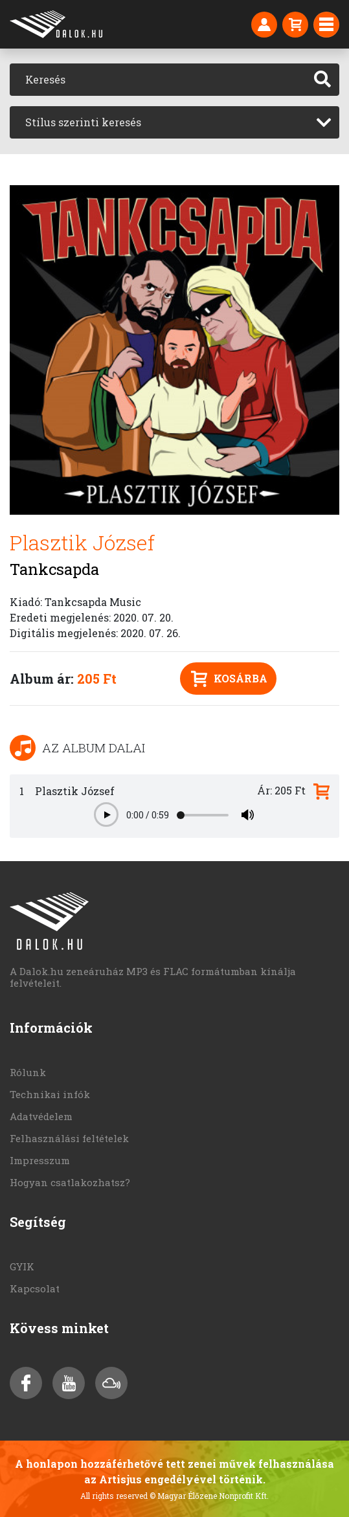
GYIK (22, 1266)
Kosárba (229, 679)
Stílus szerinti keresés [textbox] (83, 122)
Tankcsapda (54, 569)
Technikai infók (50, 1094)
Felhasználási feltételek (69, 1138)
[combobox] (174, 122)
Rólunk (28, 1072)
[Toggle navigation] (326, 25)
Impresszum (40, 1160)
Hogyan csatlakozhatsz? (70, 1182)
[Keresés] (158, 79)
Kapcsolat (35, 1288)
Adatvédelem (41, 1116)
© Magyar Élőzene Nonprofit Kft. (209, 1495)
